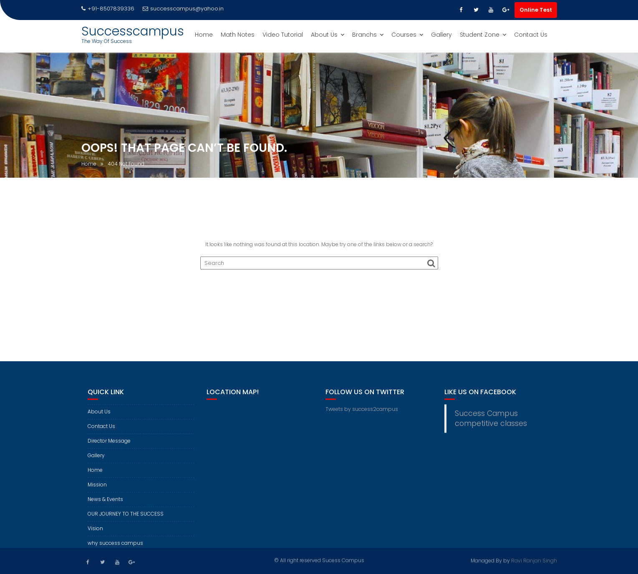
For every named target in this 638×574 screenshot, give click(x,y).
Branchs (364, 34)
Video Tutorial (282, 34)
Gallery (441, 34)
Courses (403, 34)
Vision (95, 532)
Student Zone (479, 34)
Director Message (109, 445)
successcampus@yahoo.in (183, 9)
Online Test (535, 10)
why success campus (115, 547)
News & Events (105, 503)
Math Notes (238, 34)
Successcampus (132, 31)
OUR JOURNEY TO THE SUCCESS (126, 518)
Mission (97, 489)
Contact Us (530, 34)
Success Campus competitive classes (491, 423)
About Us (324, 34)
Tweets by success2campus (361, 413)
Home (204, 34)
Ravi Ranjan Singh (534, 560)
